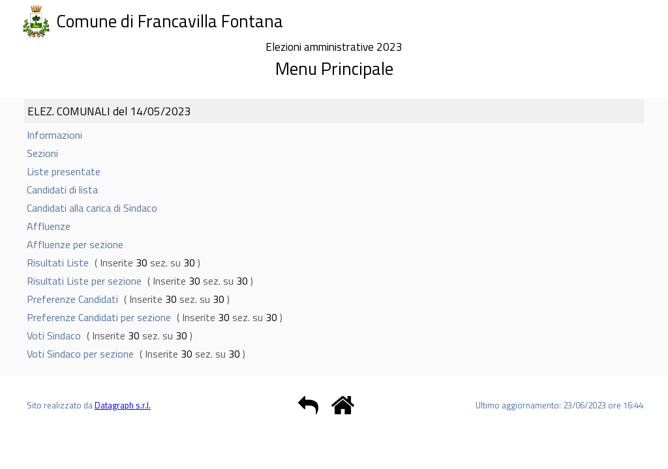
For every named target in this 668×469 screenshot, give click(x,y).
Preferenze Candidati (72, 299)
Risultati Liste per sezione (84, 281)
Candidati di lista (62, 189)
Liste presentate (63, 171)
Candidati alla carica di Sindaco (92, 208)
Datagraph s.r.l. (123, 405)
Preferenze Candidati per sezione (99, 317)
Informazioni (54, 135)
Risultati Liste (58, 262)
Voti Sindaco (54, 335)
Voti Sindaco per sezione (80, 354)
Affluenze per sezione (75, 244)
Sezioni (42, 153)
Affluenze (48, 226)
